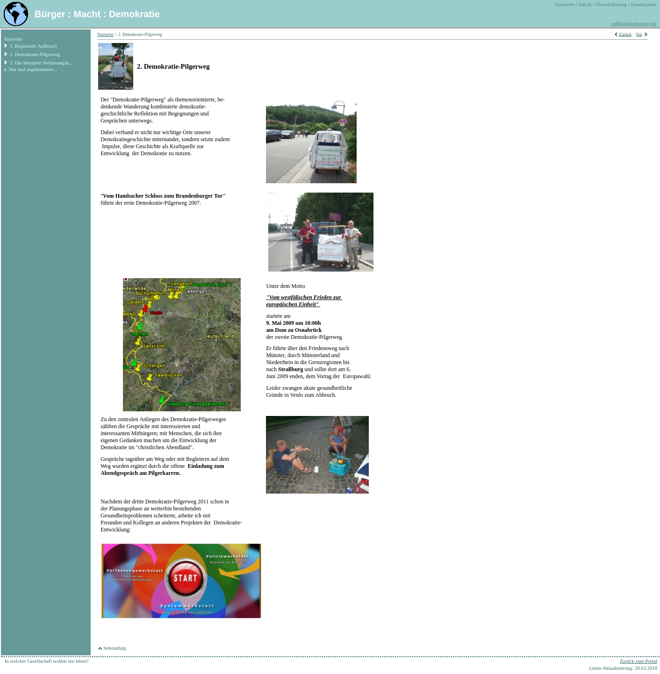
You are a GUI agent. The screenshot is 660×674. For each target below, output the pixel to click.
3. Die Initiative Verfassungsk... (41, 62)
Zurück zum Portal (638, 661)
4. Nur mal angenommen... (30, 69)
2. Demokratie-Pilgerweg (35, 54)
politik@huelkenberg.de (633, 24)
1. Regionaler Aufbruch (33, 46)
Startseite (13, 39)
